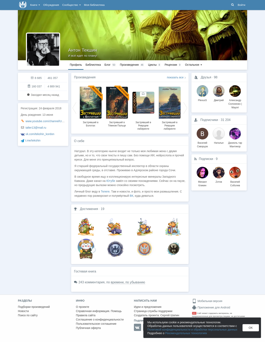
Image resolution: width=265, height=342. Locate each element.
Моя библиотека (94, 4)
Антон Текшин (82, 50)
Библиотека (93, 64)
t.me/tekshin (32, 140)
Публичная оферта (88, 328)
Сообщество (71, 4)
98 (216, 77)
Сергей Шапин (169, 315)
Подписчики (209, 120)
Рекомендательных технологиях (186, 333)
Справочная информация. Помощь (99, 311)
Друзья (206, 77)
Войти (241, 4)
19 (102, 209)
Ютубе (110, 180)
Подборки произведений (34, 306)
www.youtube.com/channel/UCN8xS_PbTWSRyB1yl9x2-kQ (63, 121)
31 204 (226, 120)
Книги (35, 4)
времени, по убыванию (128, 282)
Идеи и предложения (147, 306)
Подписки (206, 159)
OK (251, 327)
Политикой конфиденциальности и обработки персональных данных (192, 329)
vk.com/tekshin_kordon (40, 134)
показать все (175, 77)
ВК (131, 195)
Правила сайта (86, 315)
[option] (90, 106)
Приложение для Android (211, 307)
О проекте (82, 306)
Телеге (105, 191)
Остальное (193, 64)
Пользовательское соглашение (96, 323)
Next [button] (185, 108)
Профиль (76, 64)
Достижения (89, 209)
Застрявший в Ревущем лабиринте (143, 125)
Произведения (85, 77)
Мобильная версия (207, 301)
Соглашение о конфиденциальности (100, 319)
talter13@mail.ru (36, 127)
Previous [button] (74, 108)
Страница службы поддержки (153, 311)
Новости (23, 311)
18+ (194, 313)
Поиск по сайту (28, 315)
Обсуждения (51, 4)
